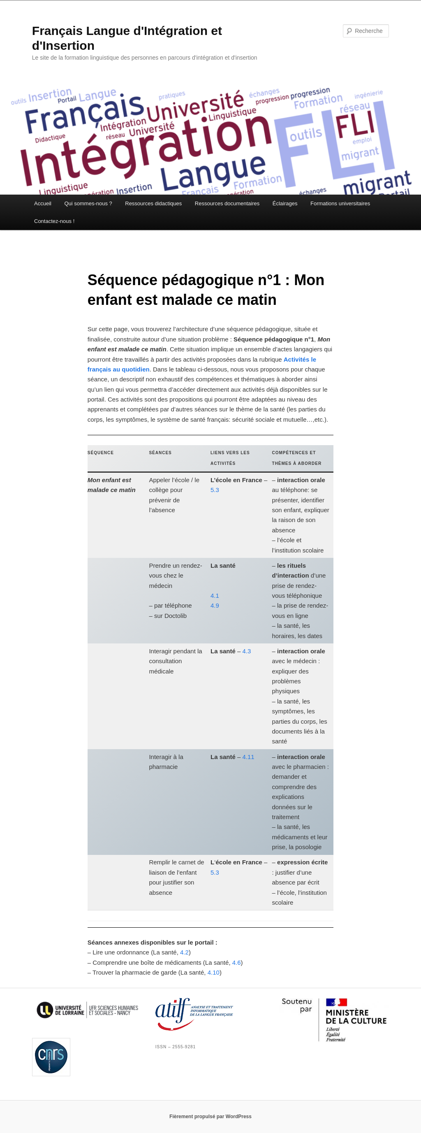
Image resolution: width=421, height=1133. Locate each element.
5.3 (214, 489)
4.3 (247, 651)
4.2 (184, 952)
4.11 (248, 756)
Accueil (42, 203)
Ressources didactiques (153, 203)
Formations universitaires (340, 203)
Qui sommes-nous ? (88, 203)
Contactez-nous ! (54, 221)
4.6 (236, 962)
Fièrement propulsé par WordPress (210, 1116)
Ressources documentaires (227, 203)
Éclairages (285, 203)
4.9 (214, 605)
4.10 (214, 972)
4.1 (214, 595)
